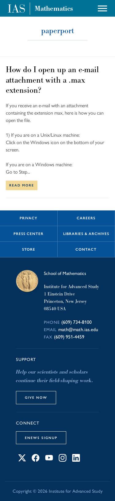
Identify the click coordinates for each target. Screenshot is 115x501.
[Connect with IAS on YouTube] (49, 460)
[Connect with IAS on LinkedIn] (76, 460)
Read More (21, 185)
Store (28, 249)
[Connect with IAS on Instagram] (62, 460)
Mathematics (54, 8)
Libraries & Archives (86, 234)
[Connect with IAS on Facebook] (35, 460)
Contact (86, 249)
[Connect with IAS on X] (22, 460)
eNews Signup (41, 438)
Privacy (28, 218)
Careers (86, 218)
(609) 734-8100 (76, 322)
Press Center (28, 234)
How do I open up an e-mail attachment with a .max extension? (52, 79)
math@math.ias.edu (78, 329)
